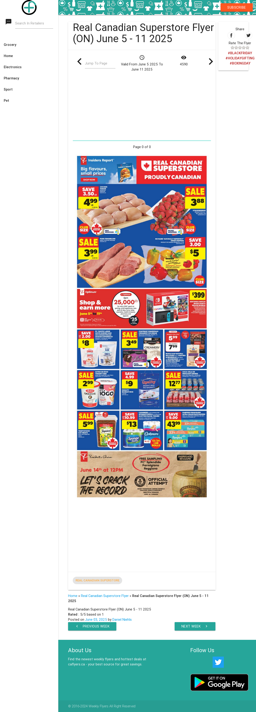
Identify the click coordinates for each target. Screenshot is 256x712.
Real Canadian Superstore (97, 580)
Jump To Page (96, 63)
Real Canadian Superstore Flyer (105, 595)
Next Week (195, 626)
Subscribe (236, 7)
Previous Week (92, 626)
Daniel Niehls (122, 619)
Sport (8, 89)
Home (8, 56)
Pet (6, 100)
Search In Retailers (29, 23)
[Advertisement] (142, 105)
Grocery (10, 45)
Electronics (12, 67)
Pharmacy (11, 78)
